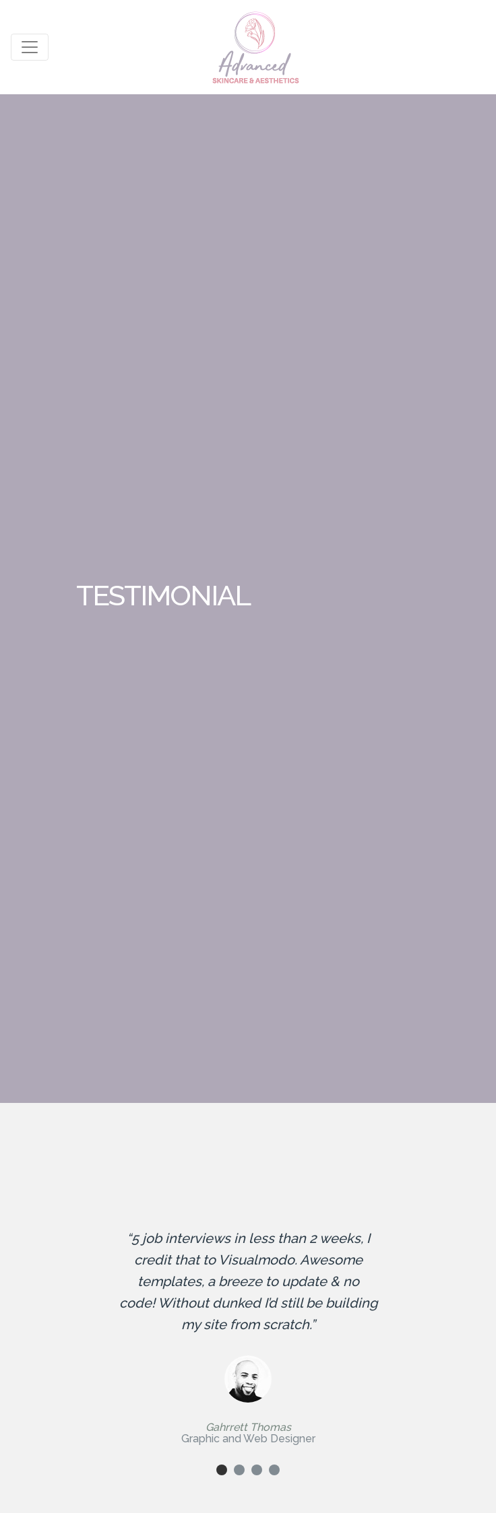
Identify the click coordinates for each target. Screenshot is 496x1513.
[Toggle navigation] (30, 47)
